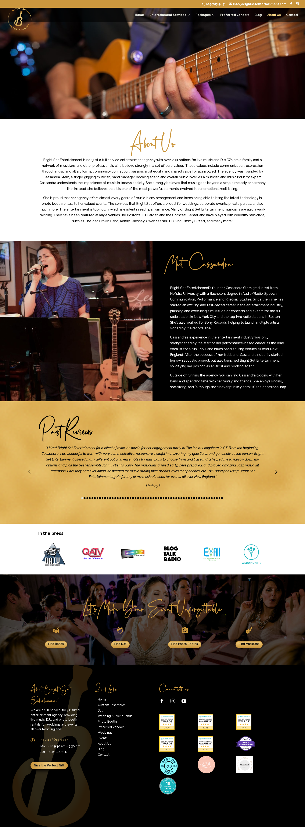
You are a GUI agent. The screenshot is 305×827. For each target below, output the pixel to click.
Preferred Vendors (234, 15)
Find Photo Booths (184, 644)
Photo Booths (108, 721)
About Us (274, 15)
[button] (276, 472)
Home (139, 15)
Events (103, 738)
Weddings (105, 732)
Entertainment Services (168, 15)
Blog (258, 15)
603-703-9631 (215, 4)
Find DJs (120, 644)
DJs (100, 710)
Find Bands (56, 644)
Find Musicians (249, 644)
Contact (292, 15)
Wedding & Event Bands (115, 716)
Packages (203, 15)
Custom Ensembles (112, 705)
